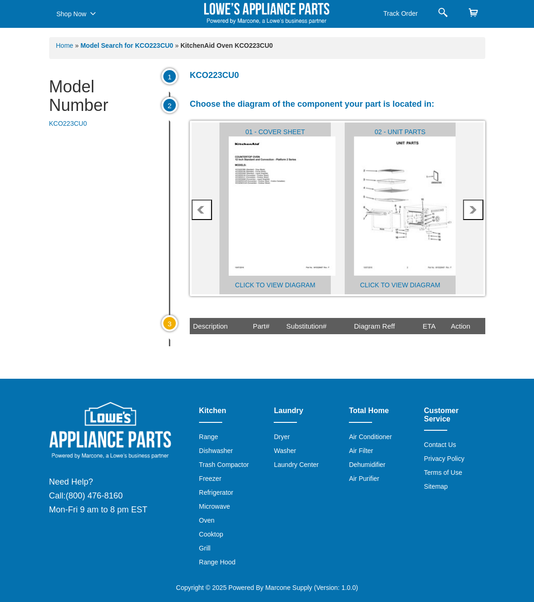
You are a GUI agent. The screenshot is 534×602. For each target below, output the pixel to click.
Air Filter (361, 450)
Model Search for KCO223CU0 (127, 45)
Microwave (214, 506)
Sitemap (436, 486)
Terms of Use (443, 472)
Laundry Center (296, 464)
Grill (205, 548)
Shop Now (76, 13)
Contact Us (440, 444)
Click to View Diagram (275, 285)
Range (208, 436)
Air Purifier (364, 478)
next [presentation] (473, 210)
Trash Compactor (224, 464)
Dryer (282, 436)
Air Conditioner (370, 436)
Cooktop (211, 534)
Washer (285, 450)
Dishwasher (216, 450)
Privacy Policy (444, 458)
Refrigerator (216, 492)
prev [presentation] (201, 210)
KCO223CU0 (68, 123)
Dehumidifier (367, 464)
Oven (206, 520)
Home (64, 45)
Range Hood (217, 562)
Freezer (210, 478)
